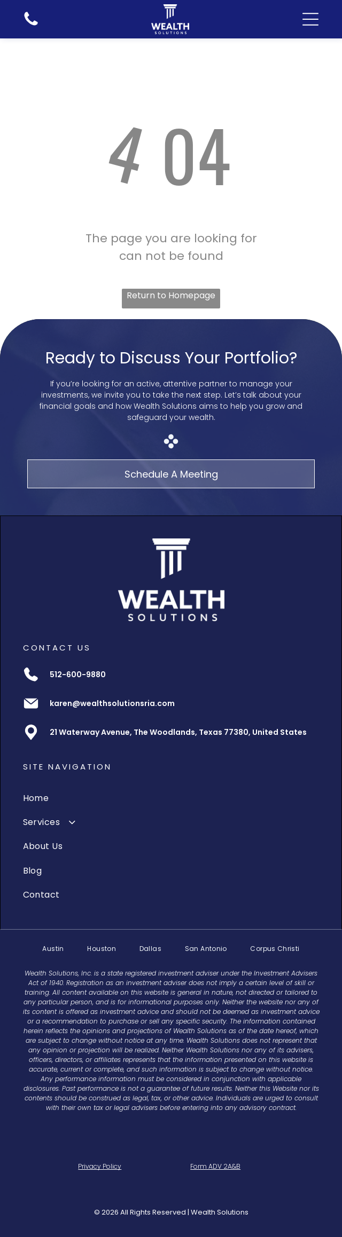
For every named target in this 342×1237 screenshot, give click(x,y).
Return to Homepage (171, 295)
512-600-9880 (78, 674)
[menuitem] (171, 798)
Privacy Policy (99, 1166)
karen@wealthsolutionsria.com (112, 703)
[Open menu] (310, 19)
